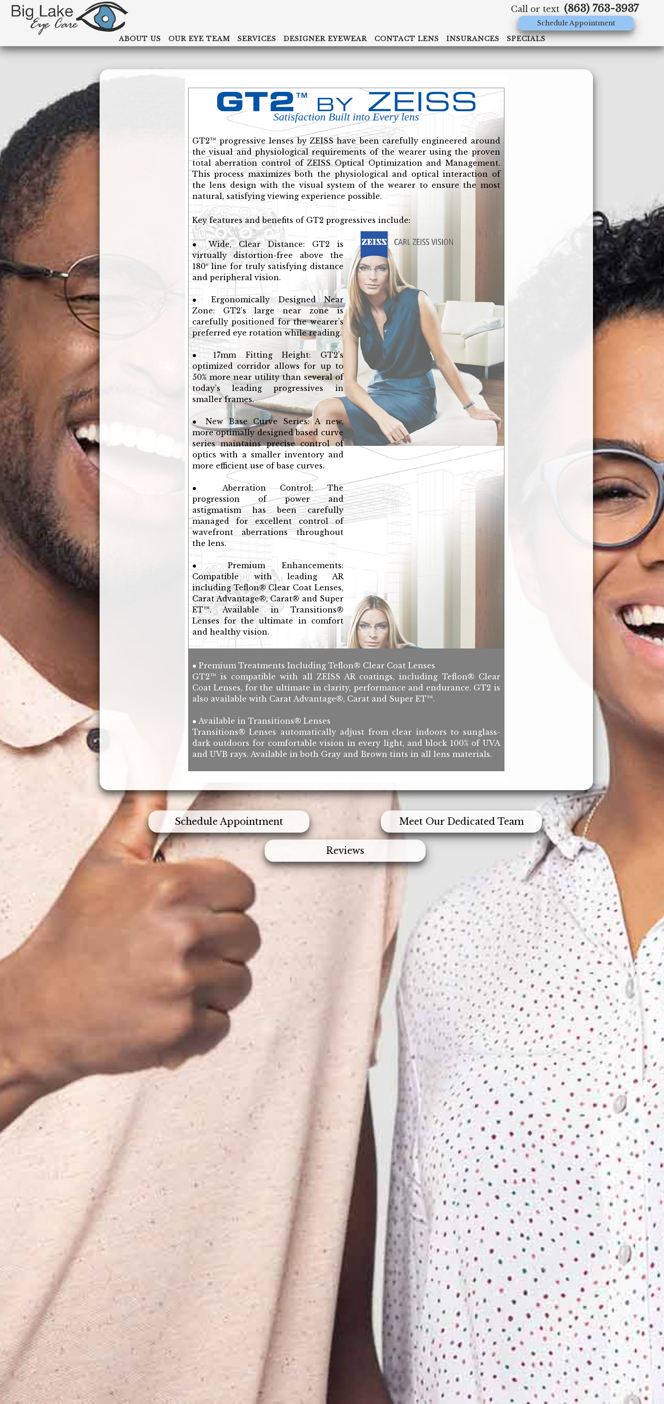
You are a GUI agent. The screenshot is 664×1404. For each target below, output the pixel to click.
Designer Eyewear (325, 39)
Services (256, 39)
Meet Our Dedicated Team (461, 821)
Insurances (472, 39)
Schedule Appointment (576, 23)
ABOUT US (140, 39)
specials (526, 39)
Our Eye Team (199, 39)
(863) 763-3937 (601, 8)
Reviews (345, 850)
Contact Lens (406, 39)
